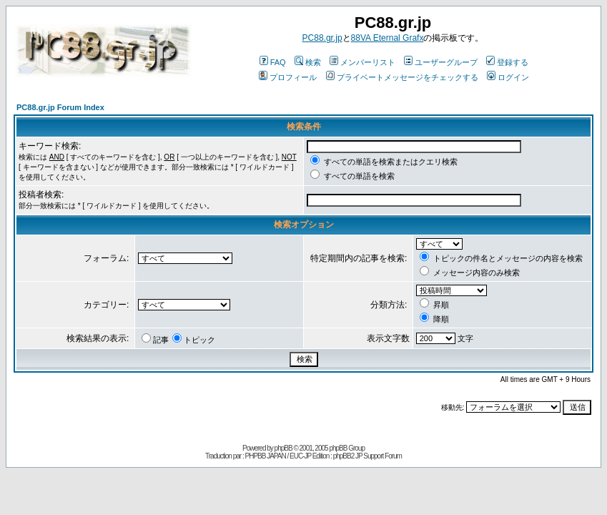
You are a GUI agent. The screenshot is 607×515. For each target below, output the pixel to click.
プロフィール (288, 77)
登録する (507, 62)
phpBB (283, 448)
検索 (308, 62)
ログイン (508, 77)
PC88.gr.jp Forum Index (60, 107)
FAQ (273, 62)
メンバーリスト (362, 62)
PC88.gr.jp (322, 38)
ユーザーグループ (441, 62)
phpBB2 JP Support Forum (367, 456)
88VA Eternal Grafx (387, 38)
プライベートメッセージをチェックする (402, 77)
